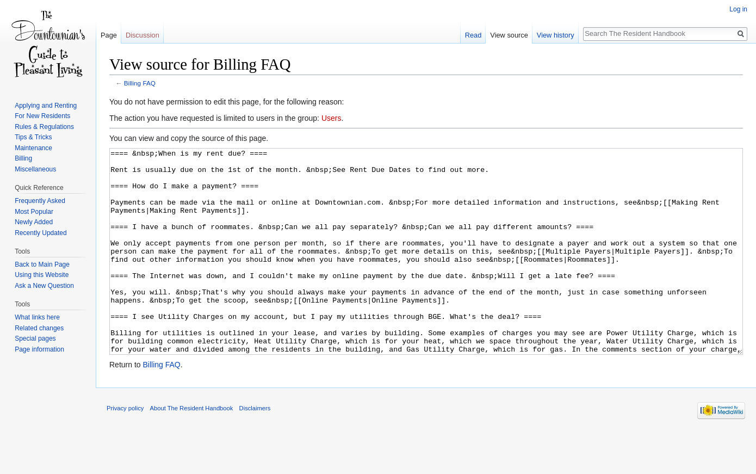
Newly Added (34, 222)
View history (555, 35)
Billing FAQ (140, 83)
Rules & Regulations (44, 127)
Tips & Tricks (33, 137)
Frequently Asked (40, 201)
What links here (37, 317)
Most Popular (34, 212)
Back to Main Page (42, 264)
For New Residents (42, 116)
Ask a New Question (44, 286)
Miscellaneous (35, 169)
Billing (23, 158)
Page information (39, 349)
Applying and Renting (46, 105)
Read (473, 35)
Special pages (35, 338)
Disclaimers (255, 449)
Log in (738, 9)
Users (331, 118)
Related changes (39, 328)
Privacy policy (125, 449)
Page (109, 35)
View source (509, 35)
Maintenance (33, 148)
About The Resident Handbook (191, 449)
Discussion (142, 35)
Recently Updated (40, 233)
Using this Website (42, 275)
